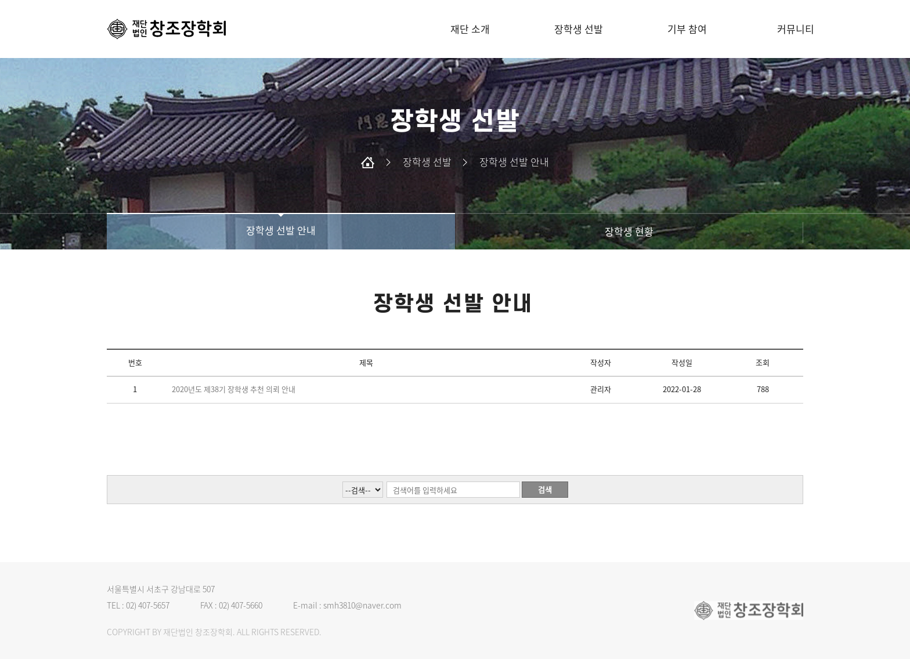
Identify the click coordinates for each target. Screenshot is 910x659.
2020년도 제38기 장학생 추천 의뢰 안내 (233, 388)
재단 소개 (470, 28)
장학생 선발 (578, 28)
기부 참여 (687, 28)
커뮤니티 (795, 28)
